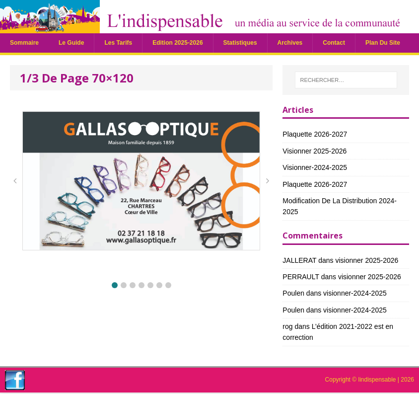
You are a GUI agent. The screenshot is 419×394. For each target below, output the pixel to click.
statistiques (240, 42)
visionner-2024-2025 (314, 167)
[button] (115, 285)
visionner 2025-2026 (314, 151)
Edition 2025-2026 (177, 42)
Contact (334, 42)
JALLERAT (299, 260)
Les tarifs (118, 42)
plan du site (382, 42)
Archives (290, 42)
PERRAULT (300, 277)
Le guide (71, 42)
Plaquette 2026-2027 (314, 134)
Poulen (293, 293)
